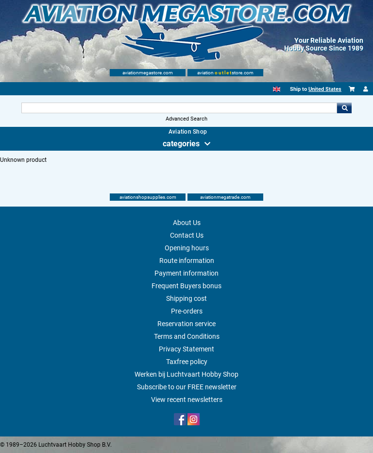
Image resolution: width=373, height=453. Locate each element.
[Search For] (179, 108)
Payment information (186, 273)
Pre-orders (187, 311)
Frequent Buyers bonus (186, 286)
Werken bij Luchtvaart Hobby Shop (186, 374)
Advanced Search (186, 119)
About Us (187, 222)
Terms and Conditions (187, 336)
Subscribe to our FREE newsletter (187, 387)
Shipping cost (186, 298)
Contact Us (186, 235)
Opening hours (187, 248)
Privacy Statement (186, 349)
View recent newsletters (186, 399)
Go (344, 108)
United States (324, 89)
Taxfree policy (186, 362)
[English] (276, 89)
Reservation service (186, 324)
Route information (186, 260)
